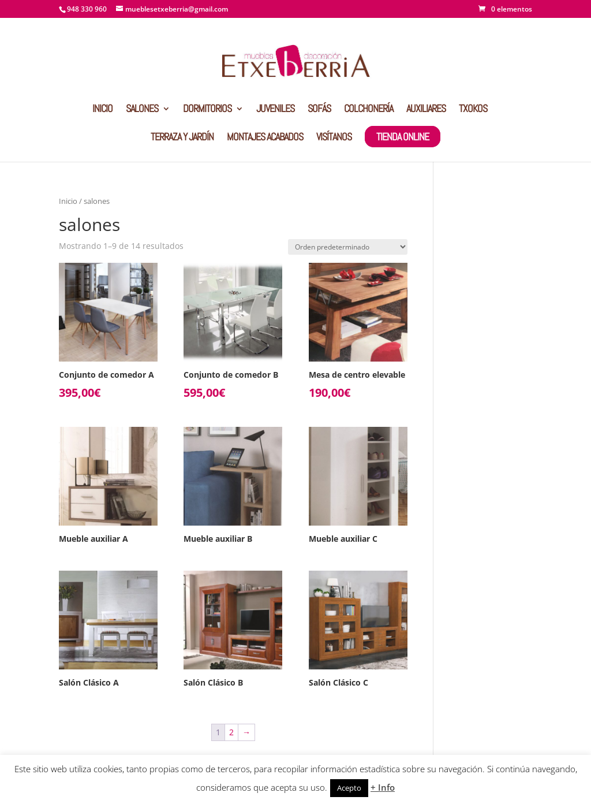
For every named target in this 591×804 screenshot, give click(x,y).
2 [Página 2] (231, 732)
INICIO (102, 110)
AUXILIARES (426, 110)
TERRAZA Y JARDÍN (182, 138)
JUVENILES (275, 110)
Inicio (68, 201)
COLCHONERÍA (368, 110)
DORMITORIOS (207, 110)
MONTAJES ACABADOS (265, 138)
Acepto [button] (349, 788)
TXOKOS (473, 110)
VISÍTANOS (333, 138)
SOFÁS (319, 110)
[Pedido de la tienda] (347, 247)
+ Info (383, 787)
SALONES (142, 110)
